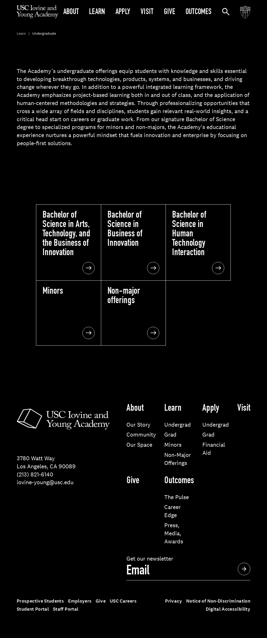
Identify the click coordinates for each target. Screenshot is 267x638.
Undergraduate (44, 33)
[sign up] (188, 571)
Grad (170, 434)
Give (169, 12)
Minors (172, 444)
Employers (80, 601)
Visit (147, 12)
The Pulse (176, 497)
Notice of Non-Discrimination (218, 601)
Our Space (139, 444)
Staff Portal (65, 609)
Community (141, 434)
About (71, 12)
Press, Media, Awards (173, 533)
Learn (97, 12)
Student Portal (33, 609)
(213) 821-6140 (35, 474)
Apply (123, 12)
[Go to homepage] (37, 16)
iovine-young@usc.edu (45, 482)
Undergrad (177, 424)
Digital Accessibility (228, 609)
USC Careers (123, 601)
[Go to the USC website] (245, 12)
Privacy (173, 601)
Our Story (138, 424)
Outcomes (198, 12)
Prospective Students (40, 601)
